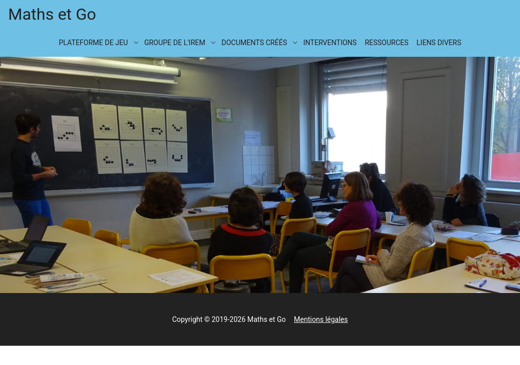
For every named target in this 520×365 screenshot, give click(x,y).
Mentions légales (321, 319)
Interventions (329, 43)
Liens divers (438, 43)
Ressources (386, 43)
